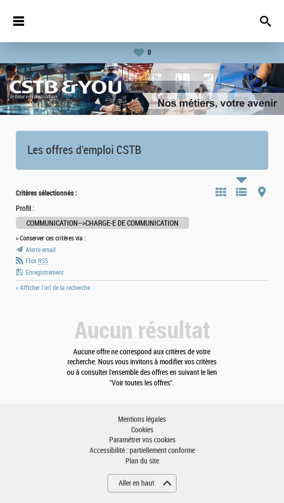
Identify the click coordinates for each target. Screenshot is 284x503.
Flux (37, 261)
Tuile (220, 192)
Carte (262, 192)
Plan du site (142, 461)
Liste (241, 192)
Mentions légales (142, 419)
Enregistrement (45, 272)
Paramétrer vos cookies (142, 440)
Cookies (142, 429)
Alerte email (41, 250)
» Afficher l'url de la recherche (53, 288)
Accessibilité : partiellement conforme (142, 450)
